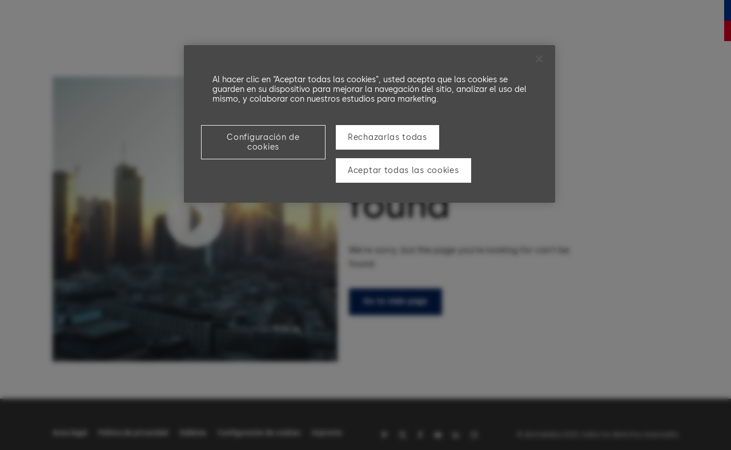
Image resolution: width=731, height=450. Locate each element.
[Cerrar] (539, 58)
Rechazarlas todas (387, 137)
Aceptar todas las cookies (403, 170)
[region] (369, 124)
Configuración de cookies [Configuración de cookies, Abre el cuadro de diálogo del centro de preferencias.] (263, 142)
